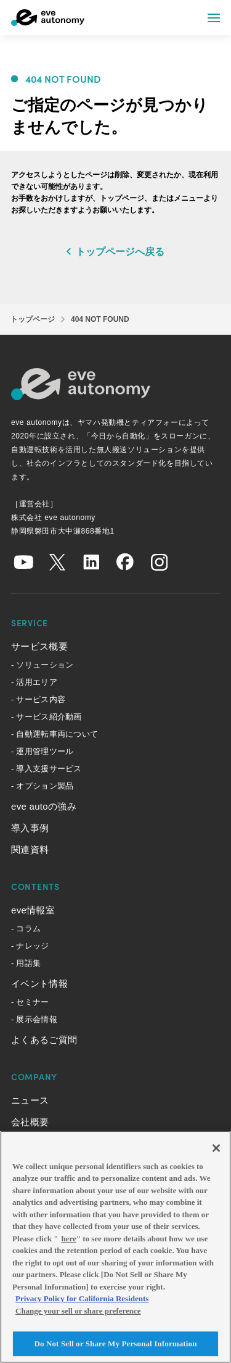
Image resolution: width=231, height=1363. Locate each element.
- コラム (26, 928)
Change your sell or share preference (78, 1310)
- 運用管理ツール (42, 751)
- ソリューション (42, 664)
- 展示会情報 (34, 1019)
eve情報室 (33, 910)
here (68, 1238)
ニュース (30, 1100)
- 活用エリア (34, 682)
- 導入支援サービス (46, 768)
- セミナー (30, 1002)
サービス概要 (39, 646)
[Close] (216, 1148)
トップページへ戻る (120, 251)
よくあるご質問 (44, 1039)
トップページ (32, 319)
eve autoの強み (43, 806)
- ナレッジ (30, 945)
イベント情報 (39, 983)
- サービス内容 (38, 699)
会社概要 (30, 1122)
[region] (115, 1247)
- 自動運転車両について (54, 734)
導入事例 (30, 828)
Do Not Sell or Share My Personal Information (115, 1343)
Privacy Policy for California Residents (81, 1298)
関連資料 (30, 849)
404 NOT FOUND (100, 319)
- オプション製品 (42, 786)
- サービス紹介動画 (46, 716)
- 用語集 (26, 963)
